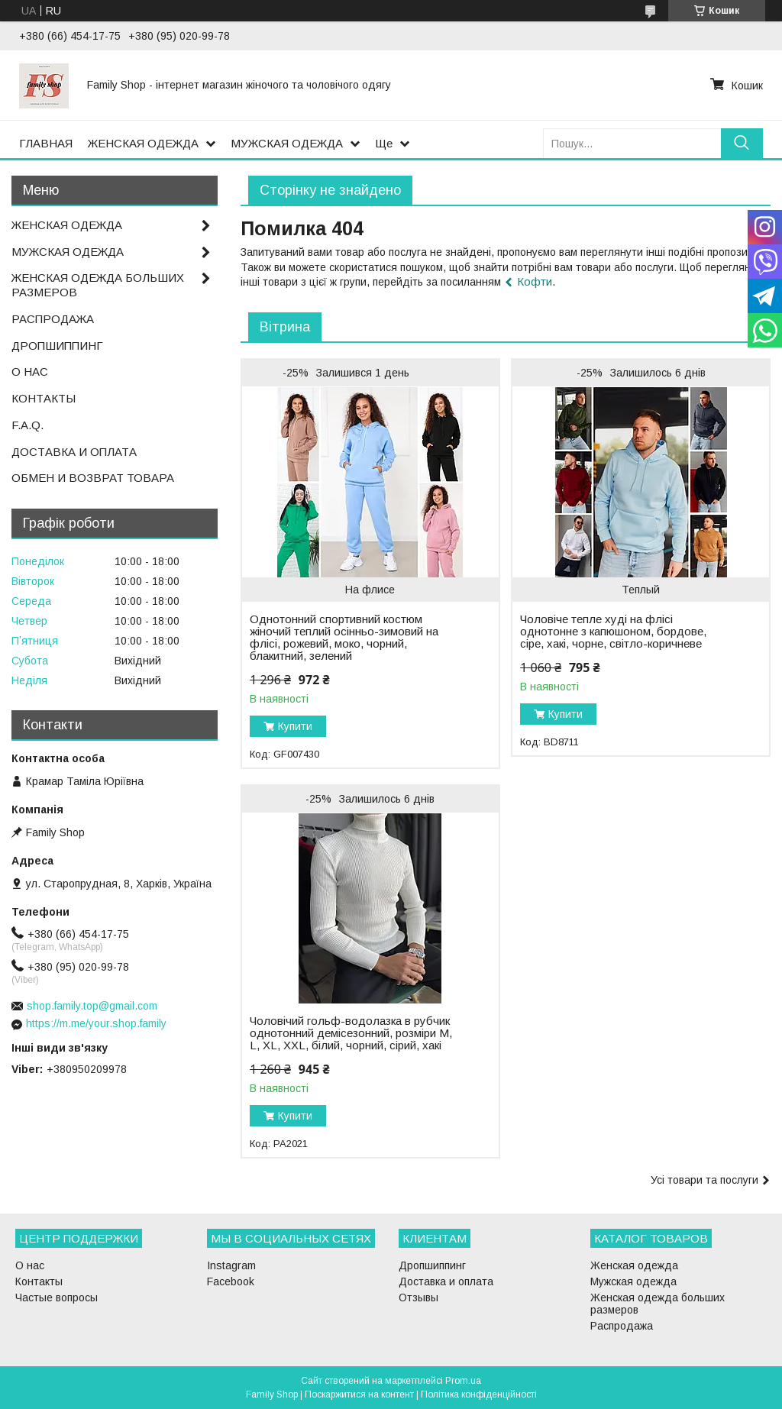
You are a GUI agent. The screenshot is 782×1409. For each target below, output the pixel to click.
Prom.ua (463, 1380)
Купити (295, 726)
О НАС (29, 371)
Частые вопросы (56, 1297)
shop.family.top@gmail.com (92, 1006)
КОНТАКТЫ (43, 398)
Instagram (231, 1265)
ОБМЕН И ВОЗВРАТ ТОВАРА (92, 477)
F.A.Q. (27, 424)
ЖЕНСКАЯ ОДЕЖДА (143, 143)
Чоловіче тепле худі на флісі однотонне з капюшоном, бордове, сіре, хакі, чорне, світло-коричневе (613, 631)
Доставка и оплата (446, 1281)
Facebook (230, 1281)
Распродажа (621, 1326)
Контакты (39, 1281)
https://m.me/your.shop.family (96, 1023)
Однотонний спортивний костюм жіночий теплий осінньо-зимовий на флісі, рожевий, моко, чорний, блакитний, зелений (344, 637)
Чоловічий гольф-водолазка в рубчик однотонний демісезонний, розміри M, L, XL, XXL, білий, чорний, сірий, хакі (351, 1033)
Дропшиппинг (432, 1265)
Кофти (534, 281)
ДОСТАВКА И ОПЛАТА (74, 451)
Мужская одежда (633, 1281)
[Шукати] (742, 143)
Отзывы (418, 1297)
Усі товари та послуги (704, 1180)
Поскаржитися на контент (359, 1394)
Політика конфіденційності (479, 1394)
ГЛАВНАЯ (46, 143)
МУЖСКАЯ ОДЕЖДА (287, 143)
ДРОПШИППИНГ (57, 345)
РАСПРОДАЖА (52, 318)
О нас (29, 1265)
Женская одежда (634, 1265)
